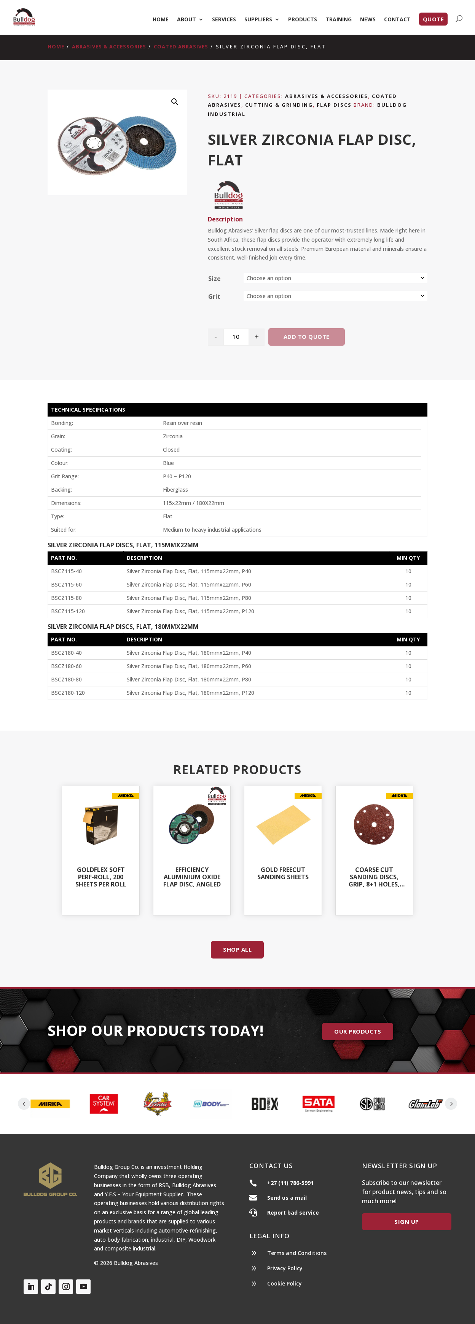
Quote (433, 19)
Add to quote (307, 336)
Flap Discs (334, 104)
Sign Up (406, 1221)
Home (161, 20)
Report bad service (293, 1212)
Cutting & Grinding (279, 104)
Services (224, 20)
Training (338, 20)
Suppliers (258, 20)
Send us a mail (287, 1197)
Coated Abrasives (181, 46)
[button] (175, 102)
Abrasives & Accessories (109, 46)
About (186, 20)
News (368, 20)
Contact (397, 20)
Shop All (237, 949)
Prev (24, 1104)
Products (302, 20)
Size (214, 278)
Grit (214, 296)
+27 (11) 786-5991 (290, 1182)
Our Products (357, 1031)
